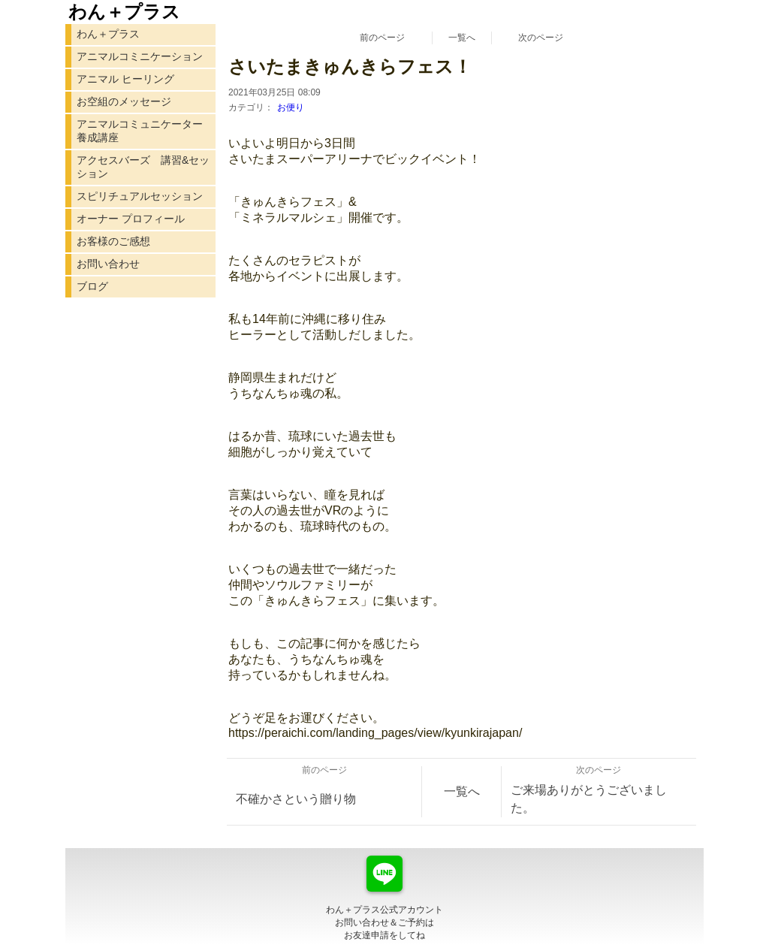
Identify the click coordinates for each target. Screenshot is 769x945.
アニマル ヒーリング (125, 79)
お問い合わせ (108, 264)
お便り (290, 107)
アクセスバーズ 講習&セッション (143, 167)
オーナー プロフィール (131, 219)
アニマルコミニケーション (140, 56)
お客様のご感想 (113, 241)
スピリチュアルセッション (140, 196)
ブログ (92, 286)
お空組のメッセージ (124, 101)
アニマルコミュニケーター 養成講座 (140, 130)
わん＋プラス (108, 34)
